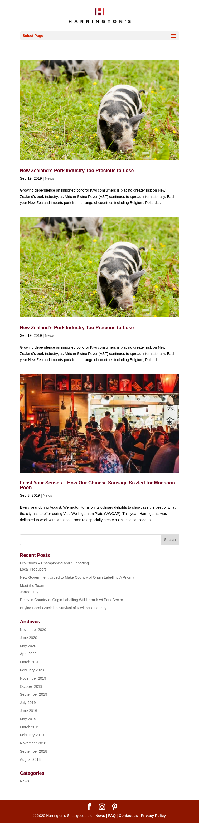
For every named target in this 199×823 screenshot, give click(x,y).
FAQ (112, 816)
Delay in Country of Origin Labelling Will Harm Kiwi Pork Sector (71, 600)
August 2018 (30, 759)
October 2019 (31, 686)
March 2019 (30, 727)
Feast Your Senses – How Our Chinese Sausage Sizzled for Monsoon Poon (97, 485)
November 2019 (33, 678)
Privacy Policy (153, 816)
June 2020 (28, 638)
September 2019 (33, 694)
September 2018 (33, 751)
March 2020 (30, 662)
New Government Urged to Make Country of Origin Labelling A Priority (77, 577)
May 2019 (28, 719)
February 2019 (32, 735)
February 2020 (32, 670)
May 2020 (28, 646)
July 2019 (28, 702)
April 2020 (28, 654)
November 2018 (33, 743)
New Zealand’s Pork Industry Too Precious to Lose (77, 170)
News (49, 178)
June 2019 (28, 711)
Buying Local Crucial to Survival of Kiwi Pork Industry (63, 608)
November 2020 (33, 629)
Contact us (128, 816)
